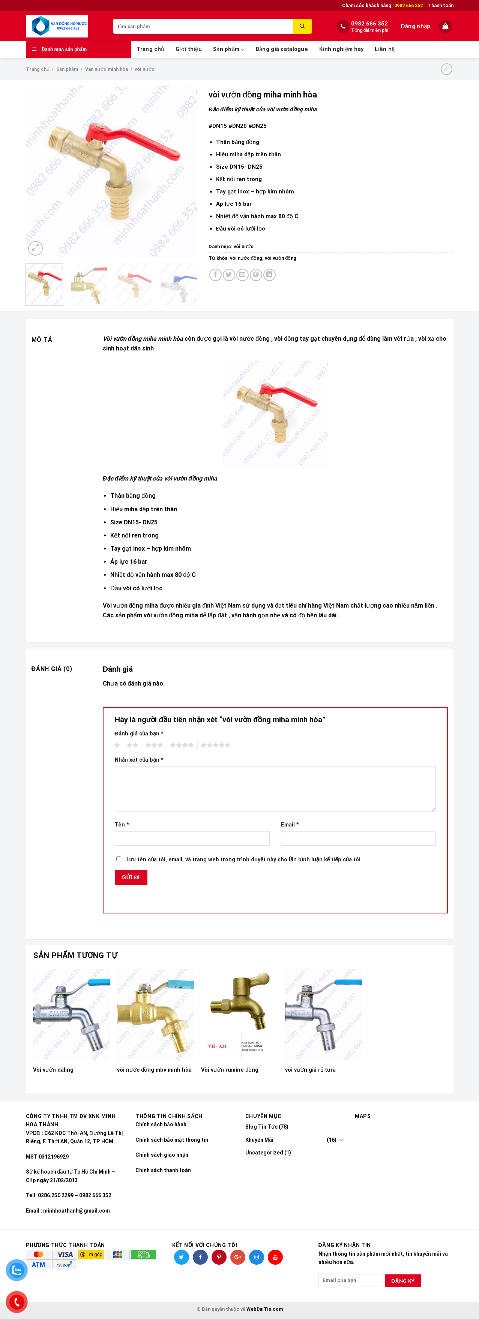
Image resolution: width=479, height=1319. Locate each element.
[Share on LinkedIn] (269, 275)
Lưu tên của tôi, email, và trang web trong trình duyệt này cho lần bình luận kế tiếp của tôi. (244, 859)
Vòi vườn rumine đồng (229, 1070)
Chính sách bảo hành (160, 1124)
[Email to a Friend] (242, 275)
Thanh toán (440, 5)
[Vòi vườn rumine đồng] (239, 1015)
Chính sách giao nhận (161, 1155)
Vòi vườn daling (53, 1070)
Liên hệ (385, 49)
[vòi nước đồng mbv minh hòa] (155, 1015)
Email (290, 825)
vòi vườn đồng (280, 258)
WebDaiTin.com (264, 1309)
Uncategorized (264, 1153)
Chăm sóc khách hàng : (382, 5)
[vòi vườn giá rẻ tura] (323, 1015)
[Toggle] (341, 1140)
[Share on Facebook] (215, 275)
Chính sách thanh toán (163, 1170)
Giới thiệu (189, 49)
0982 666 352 (369, 23)
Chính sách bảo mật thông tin (171, 1140)
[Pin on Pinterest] (256, 275)
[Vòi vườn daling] (71, 1015)
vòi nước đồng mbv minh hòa (154, 1070)
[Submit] (302, 26)
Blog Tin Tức (261, 1127)
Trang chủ (151, 49)
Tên (122, 825)
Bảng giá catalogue (282, 49)
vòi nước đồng (246, 258)
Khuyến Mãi (259, 1140)
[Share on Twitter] (229, 275)
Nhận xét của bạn (139, 760)
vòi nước (145, 69)
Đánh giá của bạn (139, 734)
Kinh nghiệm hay (341, 49)
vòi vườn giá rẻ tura (310, 1070)
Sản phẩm (229, 49)
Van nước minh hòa (106, 69)
